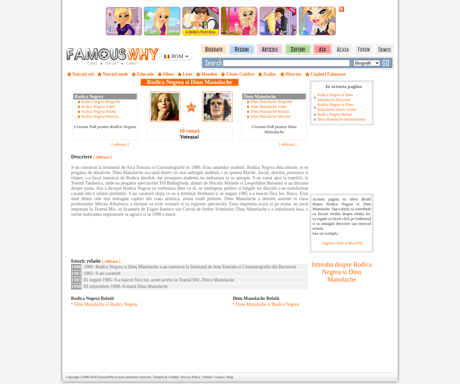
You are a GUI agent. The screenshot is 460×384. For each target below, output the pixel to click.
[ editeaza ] (120, 144)
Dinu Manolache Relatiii (270, 111)
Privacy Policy (190, 377)
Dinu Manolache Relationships (341, 119)
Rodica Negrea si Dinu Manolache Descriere (335, 97)
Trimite (207, 377)
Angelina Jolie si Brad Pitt (342, 243)
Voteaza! (190, 134)
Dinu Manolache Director (271, 116)
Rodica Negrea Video (98, 106)
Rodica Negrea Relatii (98, 111)
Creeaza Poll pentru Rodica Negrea (105, 126)
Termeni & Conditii (166, 377)
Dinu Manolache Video (269, 106)
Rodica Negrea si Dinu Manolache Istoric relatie (336, 107)
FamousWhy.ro (107, 377)
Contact (219, 377)
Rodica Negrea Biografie (101, 101)
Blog (230, 377)
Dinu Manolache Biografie (272, 101)
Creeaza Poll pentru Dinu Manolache (274, 129)
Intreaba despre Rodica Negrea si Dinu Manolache (342, 272)
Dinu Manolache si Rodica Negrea (105, 304)
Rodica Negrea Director (100, 116)
